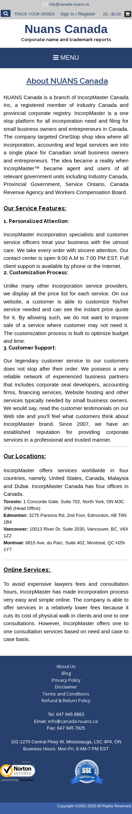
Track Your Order (34, 14)
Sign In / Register (77, 14)
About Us (66, 666)
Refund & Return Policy (66, 700)
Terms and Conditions (66, 694)
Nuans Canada (65, 29)
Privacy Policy (66, 680)
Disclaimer (66, 687)
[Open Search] (6, 13)
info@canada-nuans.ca (73, 721)
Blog (66, 673)
